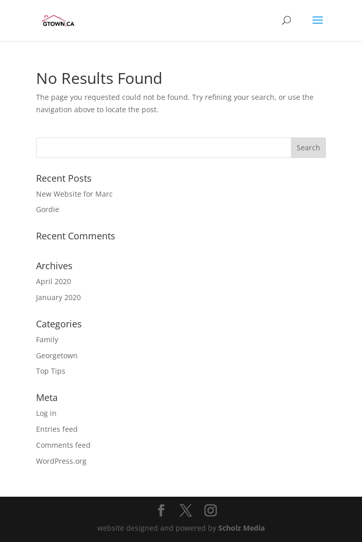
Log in (46, 413)
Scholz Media (241, 528)
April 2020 (53, 281)
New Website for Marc (74, 194)
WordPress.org (61, 461)
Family (47, 339)
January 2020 (58, 297)
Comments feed (63, 445)
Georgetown (57, 355)
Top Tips (50, 371)
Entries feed (57, 429)
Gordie (47, 209)
